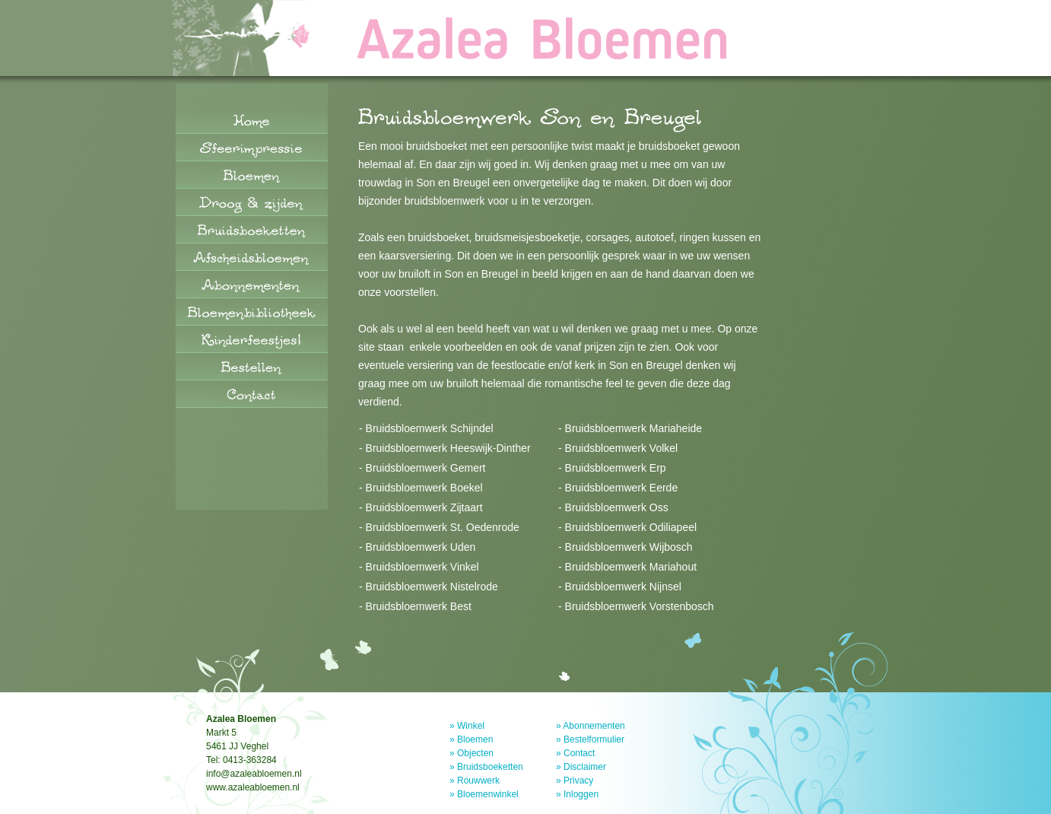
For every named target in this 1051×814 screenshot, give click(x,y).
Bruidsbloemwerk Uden (421, 547)
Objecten (475, 753)
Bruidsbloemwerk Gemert (426, 468)
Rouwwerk (478, 780)
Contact (579, 753)
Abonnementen (593, 725)
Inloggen (581, 794)
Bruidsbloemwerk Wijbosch (629, 547)
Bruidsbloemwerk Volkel (621, 448)
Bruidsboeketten (490, 767)
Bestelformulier (594, 739)
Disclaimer (585, 767)
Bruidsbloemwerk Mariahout (631, 567)
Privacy (578, 780)
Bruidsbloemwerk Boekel (424, 488)
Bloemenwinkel (488, 794)
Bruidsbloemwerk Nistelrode (432, 586)
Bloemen (475, 739)
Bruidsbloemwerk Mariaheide (634, 428)
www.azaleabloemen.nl (253, 787)
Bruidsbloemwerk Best (419, 606)
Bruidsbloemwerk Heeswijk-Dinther (448, 448)
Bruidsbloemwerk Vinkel (422, 567)
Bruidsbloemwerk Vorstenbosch (639, 606)
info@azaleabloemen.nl (254, 773)
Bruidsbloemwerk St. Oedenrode (442, 527)
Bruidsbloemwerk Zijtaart (424, 507)
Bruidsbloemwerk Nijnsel (623, 586)
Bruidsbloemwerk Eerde (621, 488)
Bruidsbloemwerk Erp (615, 468)
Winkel (470, 725)
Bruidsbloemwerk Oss (616, 507)
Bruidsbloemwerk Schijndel (430, 428)
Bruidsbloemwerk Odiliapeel (631, 527)
